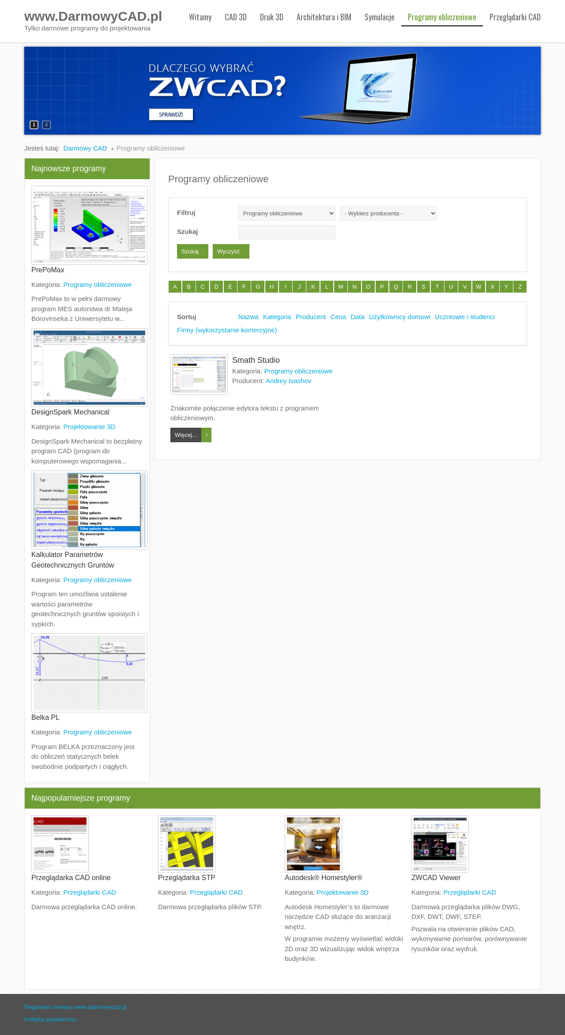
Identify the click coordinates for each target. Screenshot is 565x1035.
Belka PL (45, 717)
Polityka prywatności (50, 1019)
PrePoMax (47, 270)
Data (357, 316)
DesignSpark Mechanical (70, 412)
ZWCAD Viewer (436, 877)
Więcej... (186, 435)
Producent (311, 316)
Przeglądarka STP (186, 877)
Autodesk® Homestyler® (323, 877)
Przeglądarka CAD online (71, 877)
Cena (338, 316)
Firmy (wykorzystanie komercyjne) (227, 330)
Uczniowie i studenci (465, 316)
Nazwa (248, 316)
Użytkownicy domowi (399, 316)
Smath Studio (256, 360)
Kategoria (277, 316)
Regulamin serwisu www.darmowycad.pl (75, 1007)
